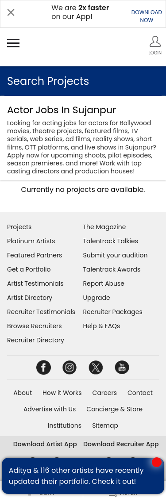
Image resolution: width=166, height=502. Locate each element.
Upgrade (96, 297)
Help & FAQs (101, 326)
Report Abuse (104, 283)
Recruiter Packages (113, 311)
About (22, 392)
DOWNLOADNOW (146, 16)
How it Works (62, 392)
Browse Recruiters (34, 326)
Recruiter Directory (35, 340)
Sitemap (105, 425)
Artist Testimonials (35, 283)
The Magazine (104, 226)
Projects (19, 226)
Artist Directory (29, 297)
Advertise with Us (49, 409)
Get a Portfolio (28, 269)
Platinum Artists (31, 241)
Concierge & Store (114, 409)
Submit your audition (115, 255)
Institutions (64, 425)
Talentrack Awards (112, 269)
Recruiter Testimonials (41, 311)
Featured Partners (34, 255)
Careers (105, 392)
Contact (140, 392)
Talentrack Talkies (110, 241)
